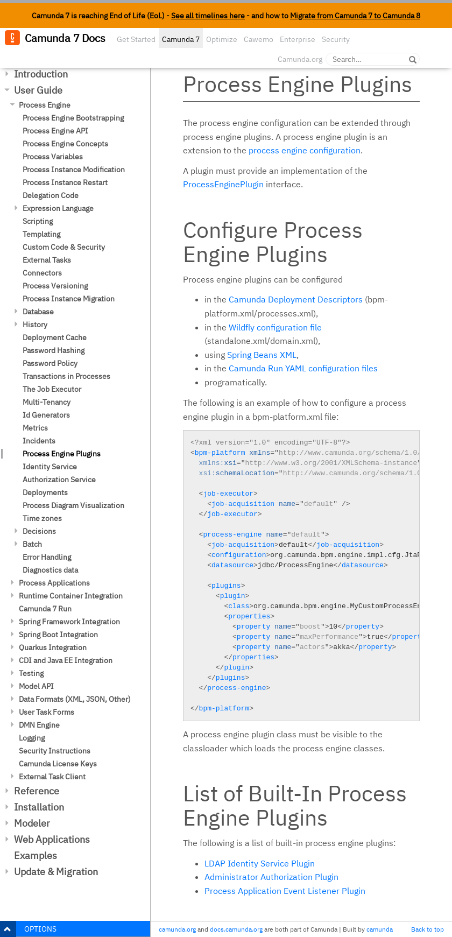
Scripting (38, 221)
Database (38, 311)
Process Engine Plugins (62, 454)
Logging (32, 738)
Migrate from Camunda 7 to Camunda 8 (355, 15)
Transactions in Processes (66, 376)
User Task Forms (46, 712)
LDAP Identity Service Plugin (259, 863)
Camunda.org (300, 59)
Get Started (136, 39)
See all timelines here (208, 15)
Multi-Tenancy (46, 402)
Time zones (42, 518)
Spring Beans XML (261, 354)
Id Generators (46, 415)
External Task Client (52, 776)
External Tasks (47, 260)
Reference (36, 791)
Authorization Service (59, 479)
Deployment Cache (55, 337)
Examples (35, 855)
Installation (39, 807)
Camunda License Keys (58, 764)
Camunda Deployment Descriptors (296, 299)
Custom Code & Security (64, 247)
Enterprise (297, 39)
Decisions (39, 531)
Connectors (42, 273)
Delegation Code (51, 195)
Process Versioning (55, 286)
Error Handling (47, 557)
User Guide (38, 90)
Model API (36, 686)
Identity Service (50, 466)
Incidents (39, 441)
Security (336, 39)
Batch (32, 544)
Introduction (41, 74)
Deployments (45, 492)
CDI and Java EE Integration (65, 660)
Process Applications (54, 583)
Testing (31, 673)
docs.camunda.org (236, 929)
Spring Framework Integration (69, 621)
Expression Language (58, 208)
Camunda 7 (181, 39)
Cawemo (258, 39)
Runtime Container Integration (71, 596)
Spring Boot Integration (58, 634)
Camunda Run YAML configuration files (303, 368)
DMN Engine (39, 725)
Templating (41, 234)
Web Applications (52, 839)
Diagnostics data (50, 570)
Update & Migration (56, 871)
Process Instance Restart (65, 182)
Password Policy (50, 363)
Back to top (427, 929)
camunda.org (177, 929)
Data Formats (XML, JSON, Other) (75, 699)
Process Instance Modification (74, 169)
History (35, 324)
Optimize (221, 39)
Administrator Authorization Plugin (271, 876)
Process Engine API (55, 131)
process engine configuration (305, 150)
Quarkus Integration (53, 647)
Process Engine (44, 105)
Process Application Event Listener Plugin (284, 890)
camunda (379, 929)
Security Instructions (54, 751)
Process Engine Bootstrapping (73, 118)
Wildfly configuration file (275, 327)
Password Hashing (53, 350)
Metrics (35, 428)
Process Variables (53, 156)
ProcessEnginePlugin (223, 184)
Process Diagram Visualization (73, 505)
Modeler (32, 823)
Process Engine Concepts (65, 144)
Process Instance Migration (69, 299)
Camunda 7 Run (45, 609)
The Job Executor (52, 389)
